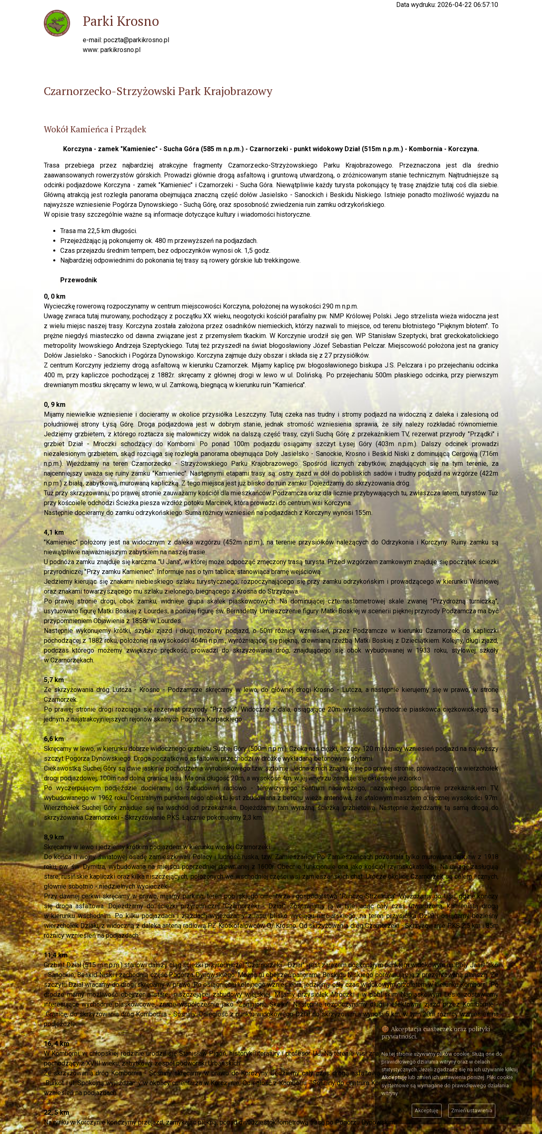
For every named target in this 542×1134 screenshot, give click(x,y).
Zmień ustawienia (471, 1110)
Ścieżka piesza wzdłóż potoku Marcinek (173, 503)
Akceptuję (426, 1110)
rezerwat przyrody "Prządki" (454, 434)
